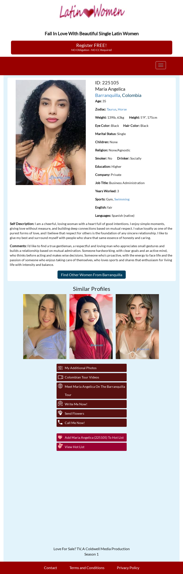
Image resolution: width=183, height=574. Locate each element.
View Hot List (74, 447)
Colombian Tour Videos (82, 377)
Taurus (111, 109)
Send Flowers (74, 413)
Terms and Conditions (86, 567)
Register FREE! (91, 47)
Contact (50, 567)
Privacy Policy (128, 567)
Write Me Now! (76, 404)
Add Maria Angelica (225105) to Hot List (94, 437)
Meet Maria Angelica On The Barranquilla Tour (95, 391)
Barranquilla (107, 95)
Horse (122, 109)
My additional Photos (81, 368)
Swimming (121, 199)
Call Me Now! (75, 423)
